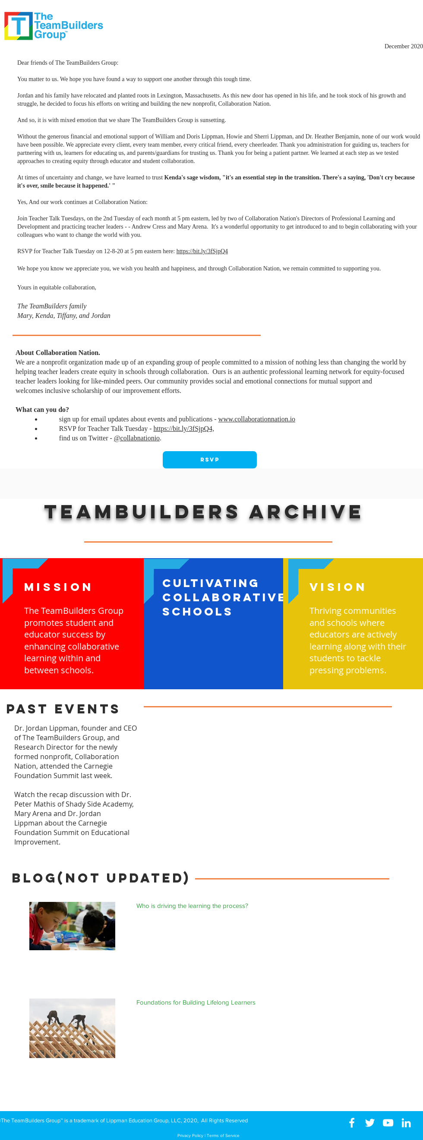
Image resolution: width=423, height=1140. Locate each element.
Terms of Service (223, 1135)
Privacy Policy (190, 1135)
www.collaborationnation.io (256, 419)
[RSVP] (210, 459)
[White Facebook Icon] (351, 1122)
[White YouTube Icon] (388, 1122)
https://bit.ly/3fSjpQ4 (202, 251)
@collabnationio (137, 438)
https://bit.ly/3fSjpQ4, (184, 428)
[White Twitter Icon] (369, 1122)
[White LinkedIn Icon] (406, 1122)
